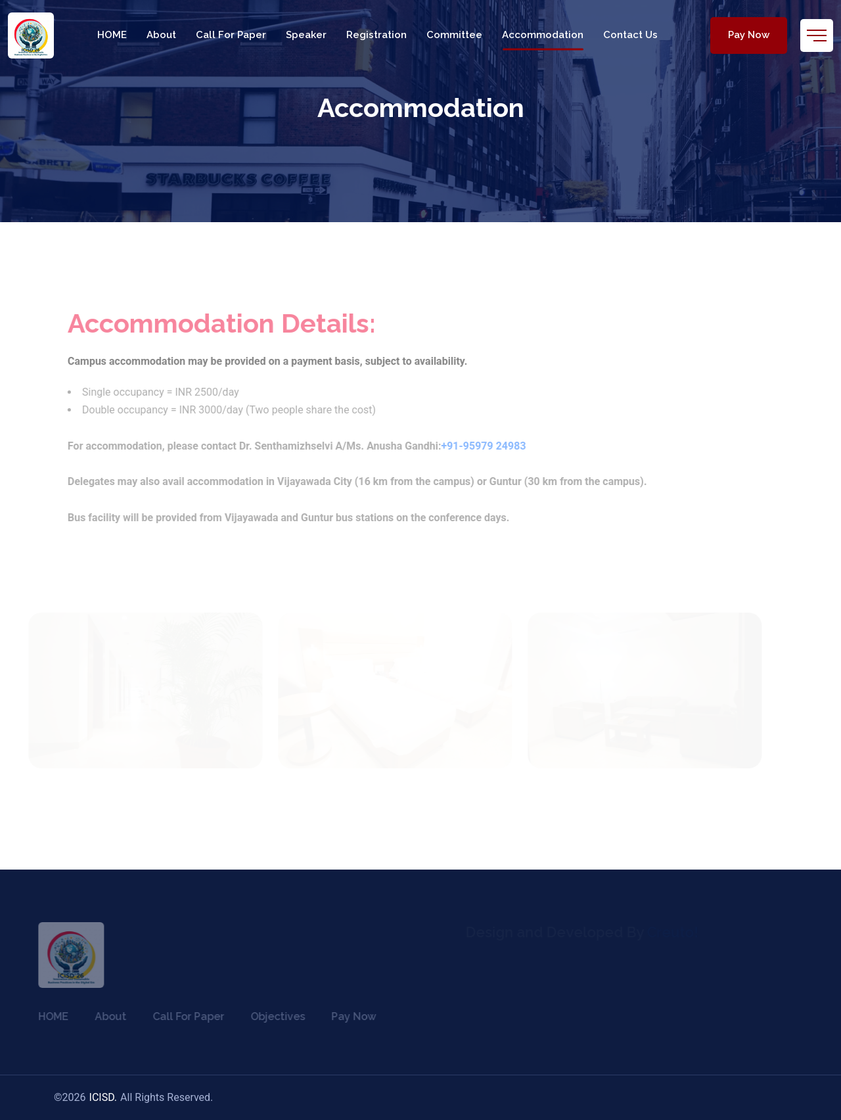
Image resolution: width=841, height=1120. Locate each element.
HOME (112, 35)
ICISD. (103, 1097)
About (161, 35)
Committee (454, 35)
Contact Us (630, 35)
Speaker (306, 35)
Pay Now (748, 35)
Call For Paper (231, 35)
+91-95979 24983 (489, 446)
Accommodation (542, 35)
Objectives (271, 1016)
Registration (376, 35)
